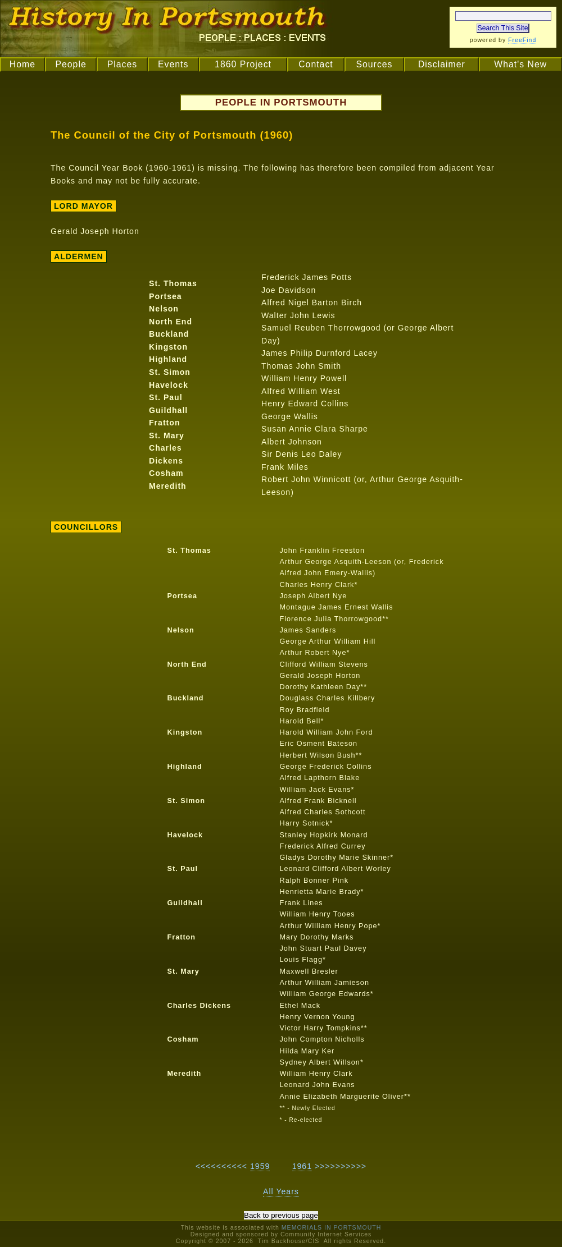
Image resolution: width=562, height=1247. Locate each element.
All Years (281, 1191)
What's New (520, 64)
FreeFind (522, 39)
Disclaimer (441, 64)
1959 (260, 1166)
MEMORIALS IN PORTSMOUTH (332, 1227)
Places (122, 64)
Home (22, 64)
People (70, 64)
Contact (315, 64)
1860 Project (243, 64)
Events (173, 64)
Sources (374, 64)
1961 (302, 1166)
